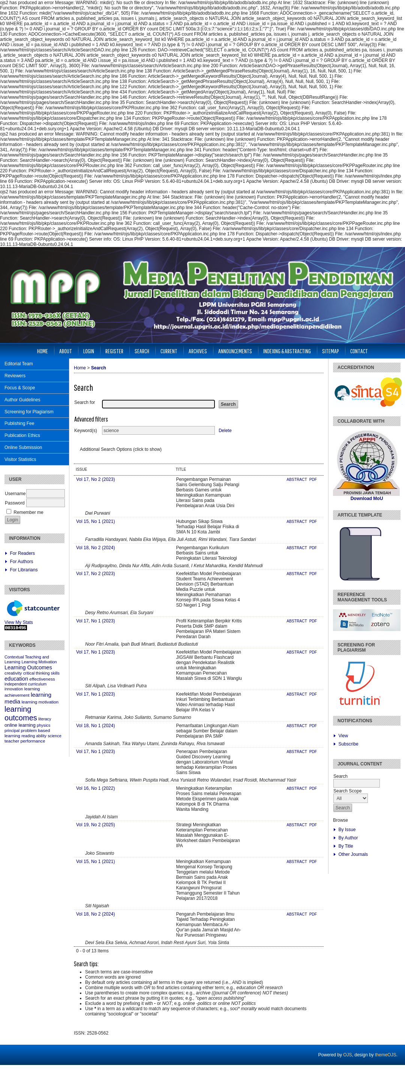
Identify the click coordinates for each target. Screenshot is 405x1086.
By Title (345, 846)
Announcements (235, 350)
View (343, 735)
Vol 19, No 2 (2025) (95, 824)
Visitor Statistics (20, 459)
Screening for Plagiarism (29, 411)
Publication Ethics (22, 435)
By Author (348, 837)
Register (114, 350)
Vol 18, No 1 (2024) (95, 725)
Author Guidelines (22, 399)
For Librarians (24, 569)
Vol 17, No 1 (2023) (95, 621)
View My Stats (18, 622)
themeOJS (385, 1054)
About (65, 350)
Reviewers (15, 375)
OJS (347, 1054)
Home (42, 350)
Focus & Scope (19, 387)
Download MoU (367, 498)
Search (142, 350)
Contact (359, 350)
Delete (225, 430)
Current (168, 350)
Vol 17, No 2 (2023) (95, 479)
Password (15, 503)
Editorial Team (18, 363)
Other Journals (353, 854)
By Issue (347, 829)
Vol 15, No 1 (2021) (95, 521)
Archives (198, 350)
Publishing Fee (19, 423)
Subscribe (348, 744)
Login (88, 350)
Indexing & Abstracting (287, 350)
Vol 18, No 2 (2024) (95, 547)
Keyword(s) (85, 430)
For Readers (22, 553)
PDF (313, 479)
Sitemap (330, 350)
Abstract (297, 479)
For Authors (21, 561)
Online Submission (23, 447)
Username (15, 493)
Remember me (28, 512)
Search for (84, 402)
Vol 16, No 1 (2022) (95, 788)
